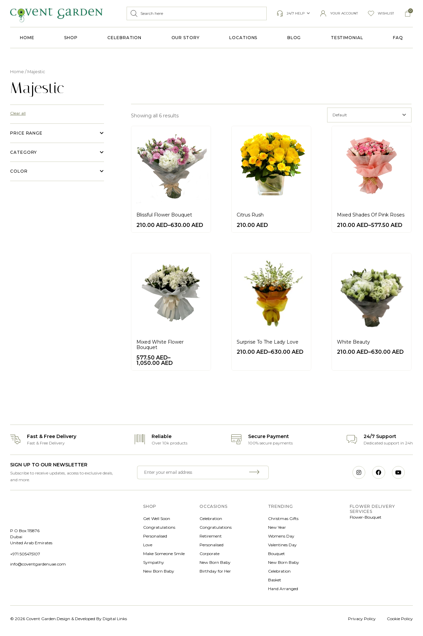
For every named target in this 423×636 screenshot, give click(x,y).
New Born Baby (158, 571)
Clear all (18, 113)
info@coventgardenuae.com (38, 564)
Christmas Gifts (283, 518)
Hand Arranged (283, 588)
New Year (277, 527)
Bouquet (276, 553)
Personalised (155, 536)
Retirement (211, 536)
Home (27, 37)
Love (147, 544)
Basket (274, 579)
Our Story (185, 37)
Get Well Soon (156, 518)
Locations (243, 37)
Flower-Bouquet (365, 517)
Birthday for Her (215, 571)
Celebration (124, 37)
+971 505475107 (25, 553)
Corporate (209, 553)
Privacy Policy (362, 618)
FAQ (398, 37)
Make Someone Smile (164, 553)
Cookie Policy (400, 618)
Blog (294, 37)
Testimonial (347, 37)
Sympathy (153, 562)
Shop (71, 37)
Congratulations (159, 527)
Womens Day (281, 536)
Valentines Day (282, 544)
